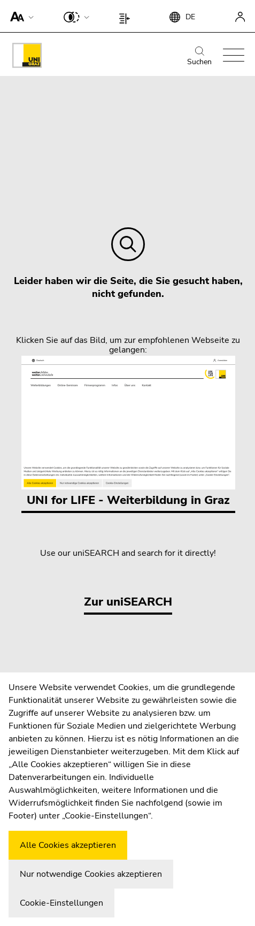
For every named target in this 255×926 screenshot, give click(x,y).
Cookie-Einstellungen (61, 903)
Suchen (199, 57)
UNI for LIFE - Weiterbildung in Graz (128, 432)
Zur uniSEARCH (128, 602)
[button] (19, 16)
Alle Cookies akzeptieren (68, 845)
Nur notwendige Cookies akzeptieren (91, 874)
